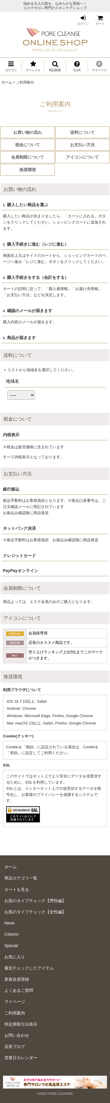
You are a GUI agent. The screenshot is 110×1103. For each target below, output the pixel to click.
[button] (55, 66)
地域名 (12, 381)
